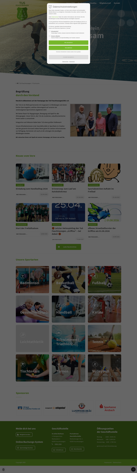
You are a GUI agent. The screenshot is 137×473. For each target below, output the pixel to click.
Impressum (72, 61)
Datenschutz (55, 17)
